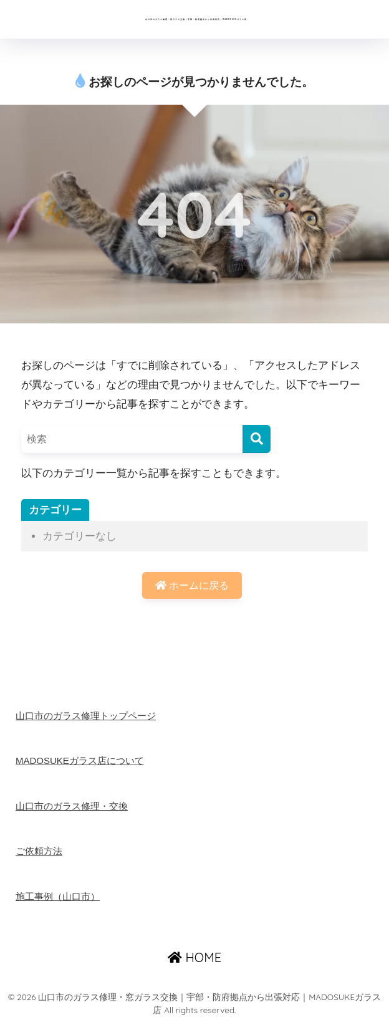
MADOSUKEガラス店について (84, 767)
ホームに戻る (192, 591)
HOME (194, 964)
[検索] (257, 443)
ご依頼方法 (40, 857)
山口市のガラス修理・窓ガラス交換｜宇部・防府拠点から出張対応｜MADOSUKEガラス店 (196, 21)
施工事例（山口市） (60, 902)
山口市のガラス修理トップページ (90, 722)
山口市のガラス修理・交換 (75, 812)
